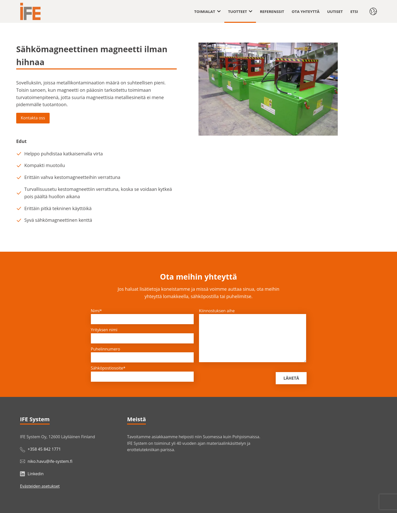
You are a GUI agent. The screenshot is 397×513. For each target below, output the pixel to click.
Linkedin (36, 474)
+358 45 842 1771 (44, 449)
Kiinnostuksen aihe (217, 311)
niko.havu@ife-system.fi (50, 461)
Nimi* (96, 311)
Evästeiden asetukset (40, 486)
